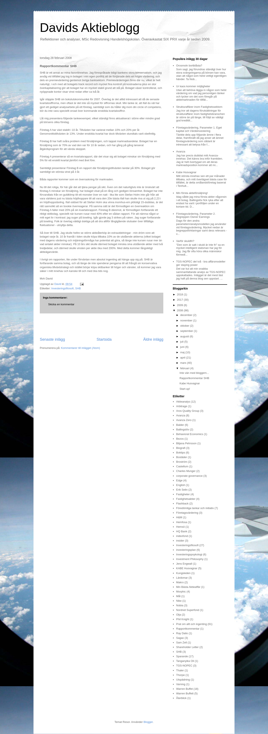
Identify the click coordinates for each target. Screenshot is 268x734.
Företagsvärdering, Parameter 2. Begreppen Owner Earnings (195, 215)
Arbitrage (181, 406)
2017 (180, 299)
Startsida (104, 339)
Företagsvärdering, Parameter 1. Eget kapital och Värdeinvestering (199, 129)
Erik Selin (182, 489)
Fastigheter (183, 494)
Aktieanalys (183, 401)
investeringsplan (186, 549)
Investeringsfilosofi (62, 288)
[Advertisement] (101, 325)
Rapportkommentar (187, 628)
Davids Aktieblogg (90, 28)
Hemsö (180, 526)
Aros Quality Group (187, 410)
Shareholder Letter (187, 647)
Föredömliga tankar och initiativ (195, 508)
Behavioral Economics (189, 434)
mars (183, 362)
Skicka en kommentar (61, 304)
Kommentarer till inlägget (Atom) (80, 347)
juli (182, 341)
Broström (181, 461)
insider (180, 540)
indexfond (182, 536)
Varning (180, 684)
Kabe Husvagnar (186, 172)
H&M (179, 517)
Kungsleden (183, 573)
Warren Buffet (184, 688)
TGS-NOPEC (184, 665)
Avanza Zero (183, 420)
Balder (180, 424)
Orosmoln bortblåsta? (189, 65)
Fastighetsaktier (185, 498)
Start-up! (184, 388)
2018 (180, 294)
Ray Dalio (182, 633)
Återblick (181, 698)
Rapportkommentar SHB (194, 378)
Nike (179, 600)
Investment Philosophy (190, 559)
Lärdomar (182, 577)
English (180, 485)
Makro (180, 582)
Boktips (180, 452)
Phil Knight (182, 619)
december (186, 315)
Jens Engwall (184, 563)
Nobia (179, 605)
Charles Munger (186, 471)
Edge (179, 480)
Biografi (180, 447)
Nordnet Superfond (187, 610)
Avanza (180, 151)
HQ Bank (181, 531)
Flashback (182, 503)
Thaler (180, 670)
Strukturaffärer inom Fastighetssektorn (199, 106)
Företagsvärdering (187, 512)
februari (185, 368)
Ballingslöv (182, 429)
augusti (185, 336)
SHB (78, 288)
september (187, 331)
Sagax (180, 637)
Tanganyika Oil (185, 661)
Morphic (181, 591)
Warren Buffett (184, 693)
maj (183, 352)
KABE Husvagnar (186, 568)
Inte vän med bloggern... (194, 372)
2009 (180, 305)
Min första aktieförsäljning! (192, 193)
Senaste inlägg (52, 339)
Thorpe (180, 675)
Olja (178, 614)
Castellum (182, 466)
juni (182, 346)
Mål (178, 596)
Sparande (182, 656)
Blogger (148, 722)
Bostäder (181, 457)
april (183, 357)
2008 (180, 310)
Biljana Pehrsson (186, 443)
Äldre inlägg (153, 339)
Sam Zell (181, 642)
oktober (185, 325)
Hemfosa (181, 522)
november (186, 320)
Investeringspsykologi (189, 554)
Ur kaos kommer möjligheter (193, 86)
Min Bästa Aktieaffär (188, 586)
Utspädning (183, 679)
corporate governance (189, 475)
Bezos (180, 438)
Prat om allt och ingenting (191, 624)
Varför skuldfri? (185, 241)
